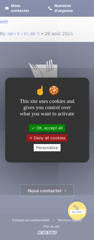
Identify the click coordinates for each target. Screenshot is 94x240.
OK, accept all (47, 127)
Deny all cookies (47, 137)
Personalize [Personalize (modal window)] (47, 147)
